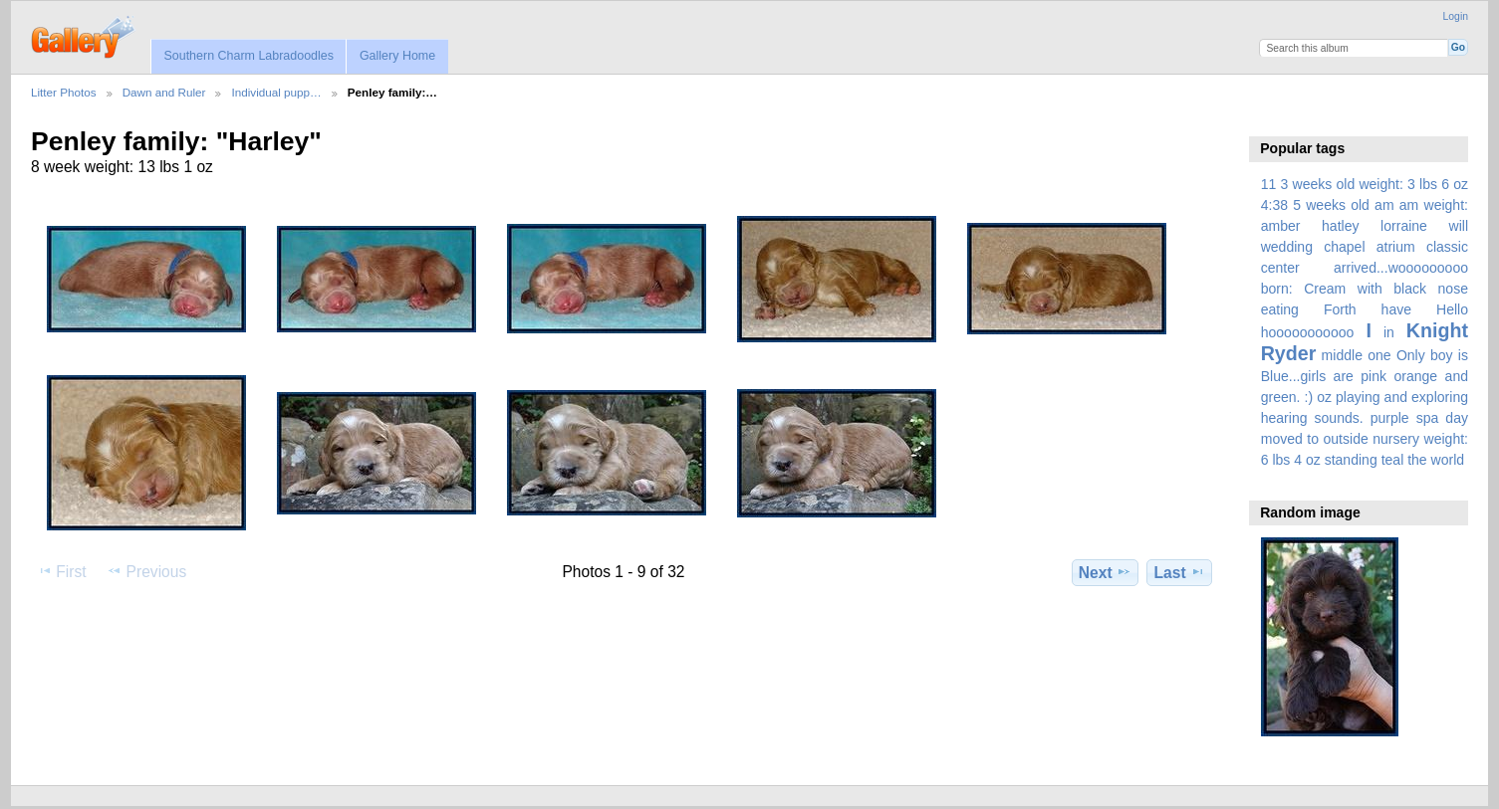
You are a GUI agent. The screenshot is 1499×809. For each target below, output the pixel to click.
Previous (146, 571)
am (1384, 205)
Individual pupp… (276, 92)
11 (1269, 184)
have (1396, 309)
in (1388, 332)
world (1448, 460)
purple (1390, 418)
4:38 (1274, 205)
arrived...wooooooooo (1401, 268)
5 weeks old (1331, 205)
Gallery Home (397, 56)
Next (1105, 572)
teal (1392, 460)
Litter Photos (64, 92)
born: (1277, 289)
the (1417, 460)
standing (1351, 460)
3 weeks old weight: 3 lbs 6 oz (1375, 184)
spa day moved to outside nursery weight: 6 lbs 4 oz (1364, 439)
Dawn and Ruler (164, 92)
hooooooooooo (1308, 332)
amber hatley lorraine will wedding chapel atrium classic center (1364, 247)
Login (1455, 16)
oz (1324, 397)
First (61, 571)
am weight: (1433, 205)
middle (1342, 355)
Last (1179, 572)
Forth (1340, 309)
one (1379, 355)
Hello (1452, 309)
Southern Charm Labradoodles (248, 56)
